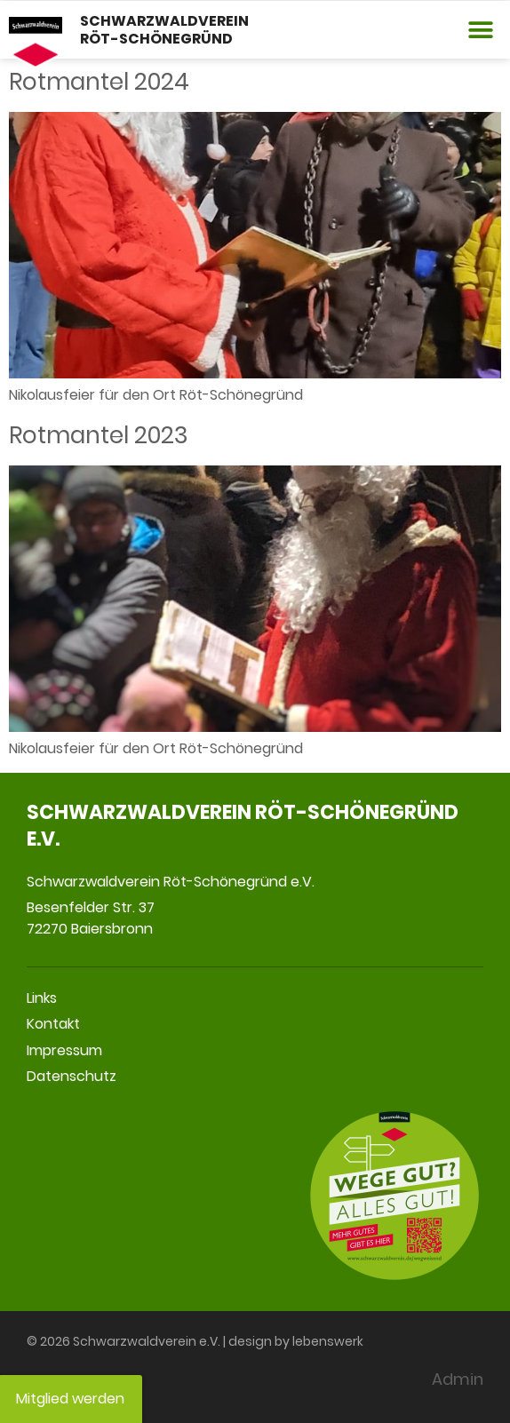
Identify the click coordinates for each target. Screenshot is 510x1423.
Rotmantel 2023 (98, 435)
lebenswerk (327, 1341)
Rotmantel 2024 (99, 82)
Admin (457, 1379)
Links (42, 998)
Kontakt (53, 1024)
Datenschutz (71, 1076)
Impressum (64, 1050)
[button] (481, 30)
